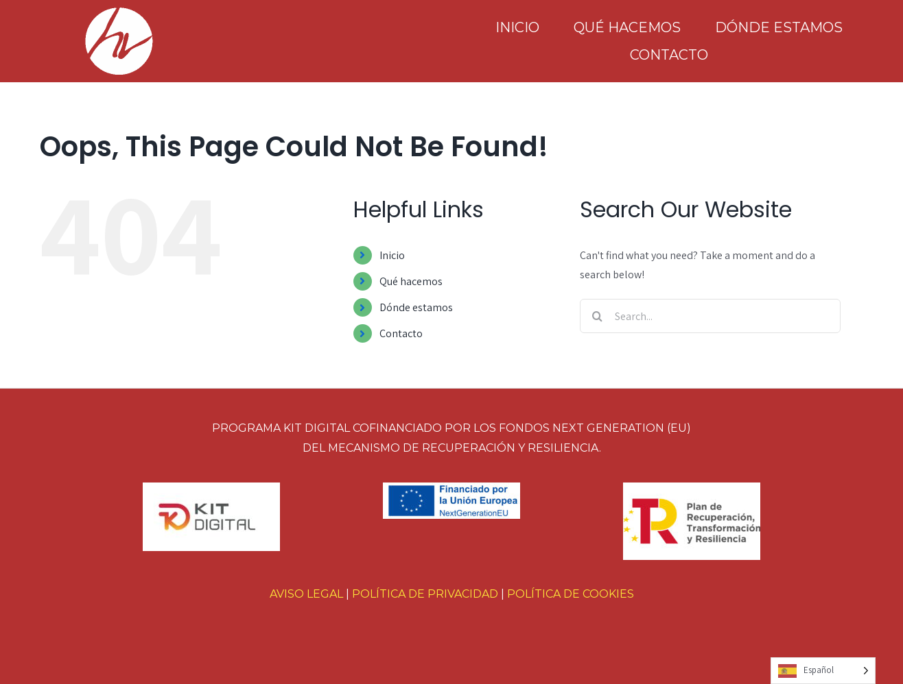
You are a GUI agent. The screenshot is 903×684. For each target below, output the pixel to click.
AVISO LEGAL (306, 593)
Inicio (392, 255)
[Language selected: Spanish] (823, 670)
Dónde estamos (416, 307)
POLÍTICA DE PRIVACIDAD (425, 593)
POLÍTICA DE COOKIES (570, 593)
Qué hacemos (411, 281)
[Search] (597, 316)
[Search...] (710, 316)
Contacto (401, 333)
